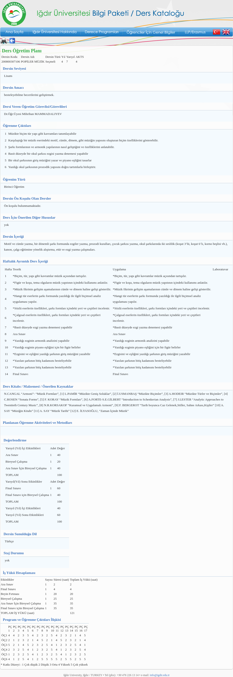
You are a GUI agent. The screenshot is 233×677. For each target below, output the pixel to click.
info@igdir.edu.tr (160, 675)
